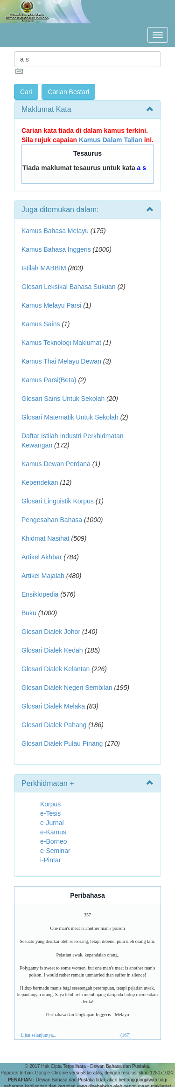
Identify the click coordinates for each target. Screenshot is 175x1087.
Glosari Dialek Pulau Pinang (62, 743)
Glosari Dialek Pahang (53, 725)
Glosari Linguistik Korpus (57, 501)
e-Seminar (55, 850)
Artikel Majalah (42, 575)
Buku (28, 613)
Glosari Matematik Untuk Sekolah (70, 417)
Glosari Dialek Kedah (52, 650)
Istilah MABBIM (43, 268)
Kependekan (39, 482)
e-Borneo (53, 841)
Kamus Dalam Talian (110, 140)
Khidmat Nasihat (45, 538)
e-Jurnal (52, 822)
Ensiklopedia (39, 594)
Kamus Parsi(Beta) (48, 380)
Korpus (50, 804)
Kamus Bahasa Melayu (56, 230)
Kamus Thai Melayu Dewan (61, 361)
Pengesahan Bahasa (51, 519)
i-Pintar (50, 860)
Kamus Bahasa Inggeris (56, 249)
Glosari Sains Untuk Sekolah (63, 398)
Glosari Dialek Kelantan (55, 669)
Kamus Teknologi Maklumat (61, 342)
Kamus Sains (40, 324)
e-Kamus (53, 832)
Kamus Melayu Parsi (51, 305)
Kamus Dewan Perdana (56, 464)
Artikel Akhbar (41, 557)
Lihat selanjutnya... (38, 1035)
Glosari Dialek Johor (50, 631)
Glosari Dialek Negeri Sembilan (66, 687)
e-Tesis (50, 813)
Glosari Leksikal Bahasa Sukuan (68, 286)
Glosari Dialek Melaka (53, 706)
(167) (125, 1035)
